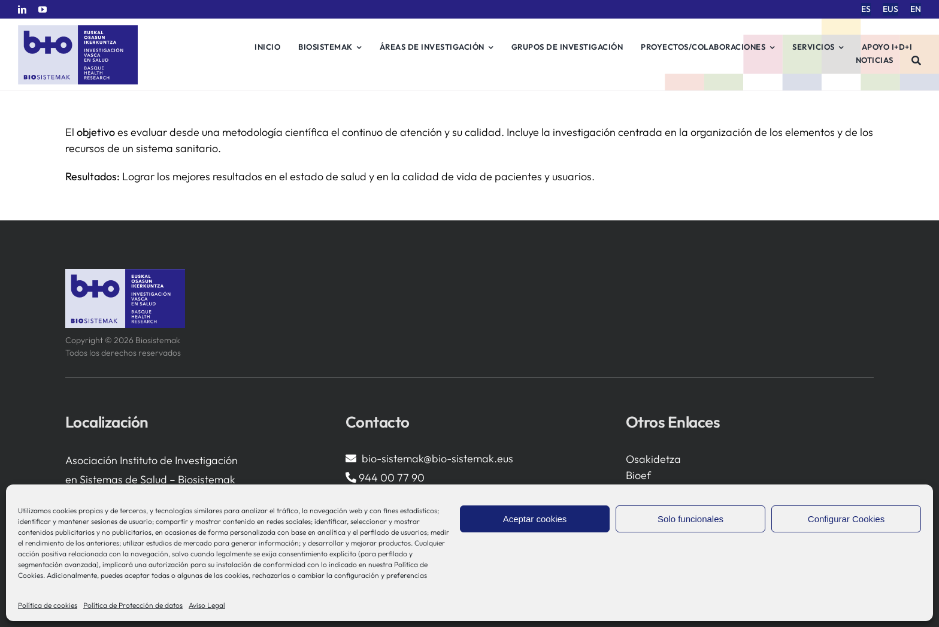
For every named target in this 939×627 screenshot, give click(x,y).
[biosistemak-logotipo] (78, 30)
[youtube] (42, 9)
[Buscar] (916, 60)
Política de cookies (47, 605)
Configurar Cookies (846, 519)
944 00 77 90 (392, 477)
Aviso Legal (207, 605)
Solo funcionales (690, 519)
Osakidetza (653, 459)
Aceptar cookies (535, 519)
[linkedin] (22, 9)
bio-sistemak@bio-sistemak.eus (437, 458)
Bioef (638, 475)
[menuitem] (866, 9)
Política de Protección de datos (133, 605)
